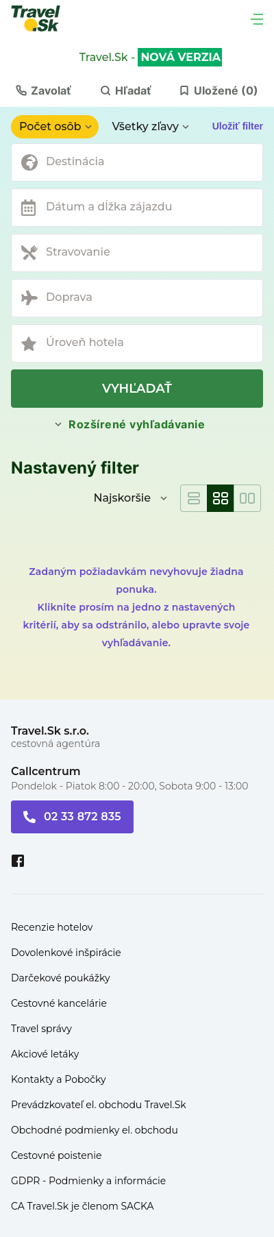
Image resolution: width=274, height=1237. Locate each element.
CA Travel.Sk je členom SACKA (82, 1206)
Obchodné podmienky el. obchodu (94, 1130)
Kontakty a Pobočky (58, 1079)
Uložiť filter (237, 126)
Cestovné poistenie (56, 1155)
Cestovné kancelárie (59, 1003)
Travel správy (41, 1028)
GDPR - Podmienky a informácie (88, 1181)
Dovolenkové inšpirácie (66, 952)
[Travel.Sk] (43, 18)
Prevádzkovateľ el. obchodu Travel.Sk (98, 1105)
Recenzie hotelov (51, 927)
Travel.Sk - (150, 57)
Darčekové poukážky (60, 978)
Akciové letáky (45, 1054)
